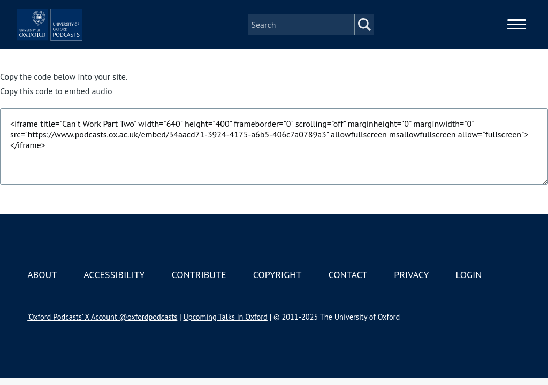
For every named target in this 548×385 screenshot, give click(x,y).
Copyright (277, 274)
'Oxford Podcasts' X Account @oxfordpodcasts (102, 317)
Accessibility (113, 274)
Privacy (411, 274)
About (42, 274)
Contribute (199, 274)
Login (469, 274)
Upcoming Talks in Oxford (225, 317)
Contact (347, 274)
